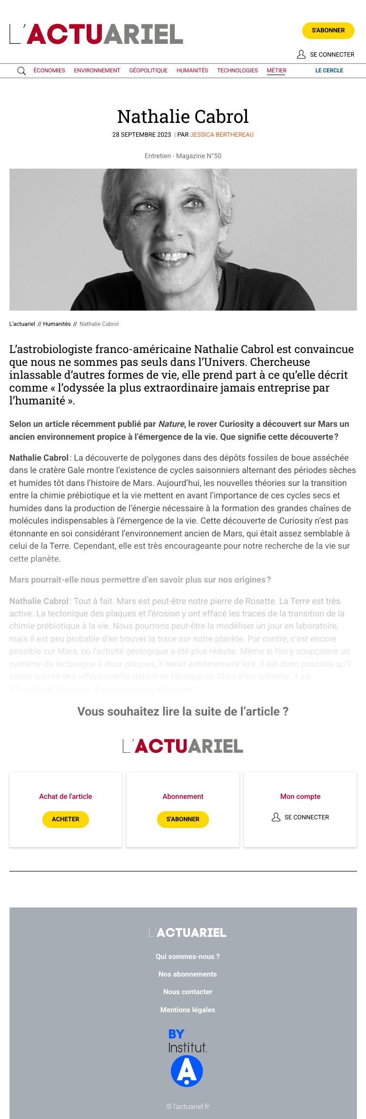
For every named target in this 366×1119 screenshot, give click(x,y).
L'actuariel (22, 324)
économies (49, 70)
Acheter (65, 819)
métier (277, 70)
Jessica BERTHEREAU (222, 135)
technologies (237, 70)
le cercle (330, 70)
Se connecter (332, 55)
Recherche (23, 71)
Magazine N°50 (198, 156)
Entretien (158, 156)
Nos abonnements (187, 974)
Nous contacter (187, 992)
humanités (192, 70)
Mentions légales (187, 1010)
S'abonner (328, 30)
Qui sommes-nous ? (188, 956)
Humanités (56, 324)
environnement (97, 70)
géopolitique (148, 70)
